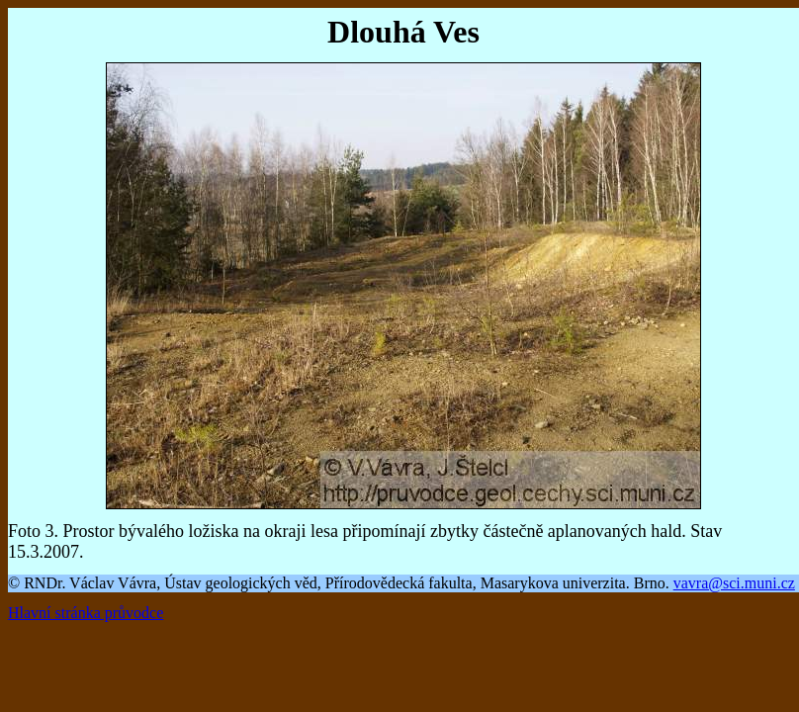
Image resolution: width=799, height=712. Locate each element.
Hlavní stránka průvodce (85, 612)
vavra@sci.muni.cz (734, 583)
